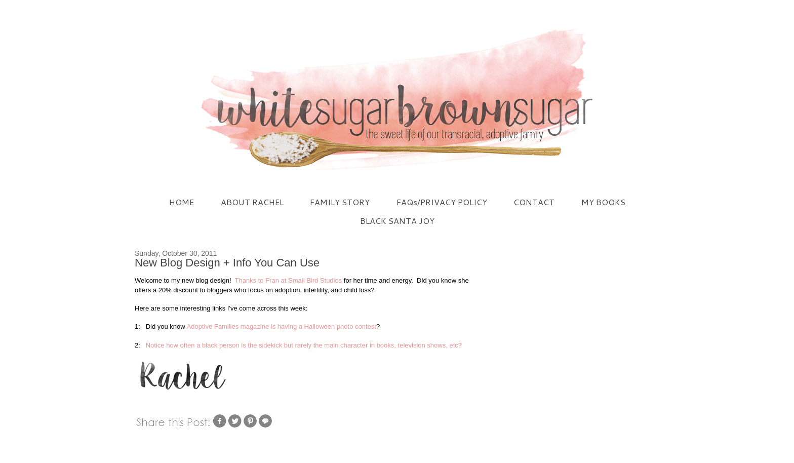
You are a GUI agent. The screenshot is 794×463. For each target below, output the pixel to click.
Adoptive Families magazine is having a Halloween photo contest (281, 326)
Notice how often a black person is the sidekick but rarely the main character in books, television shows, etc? (303, 345)
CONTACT (533, 202)
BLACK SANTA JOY (397, 220)
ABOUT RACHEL (252, 202)
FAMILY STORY (340, 202)
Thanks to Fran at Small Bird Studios (288, 280)
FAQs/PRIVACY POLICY (441, 202)
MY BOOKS (603, 202)
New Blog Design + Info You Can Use (227, 262)
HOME (181, 202)
